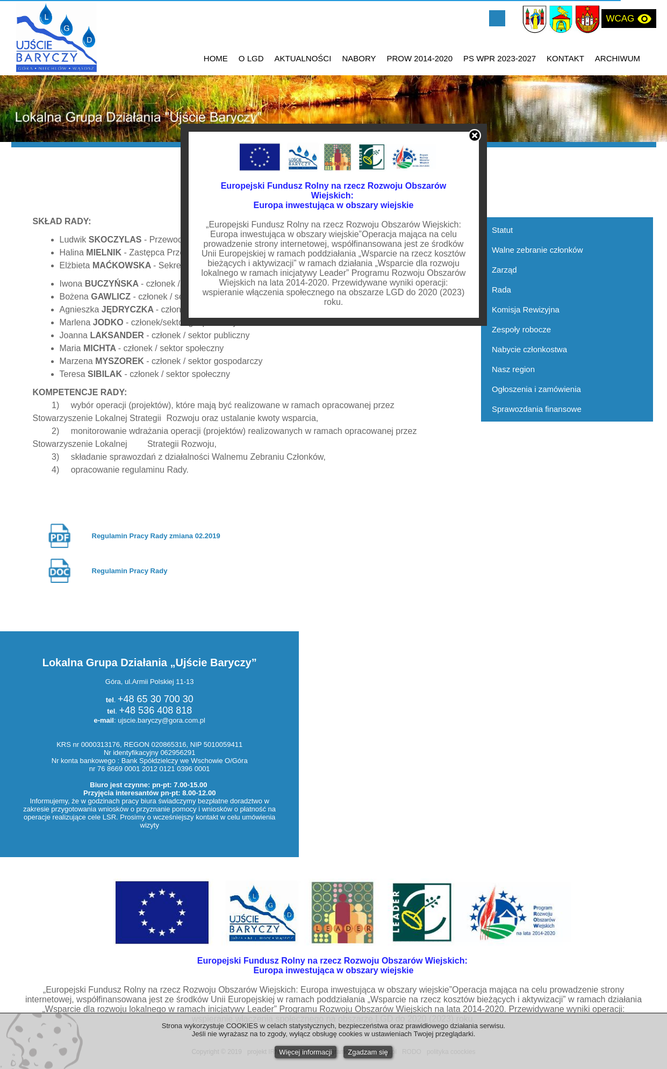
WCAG (629, 18)
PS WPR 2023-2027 (499, 58)
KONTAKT (565, 58)
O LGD (251, 58)
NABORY (359, 58)
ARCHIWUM (617, 58)
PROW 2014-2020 (419, 58)
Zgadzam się (368, 1052)
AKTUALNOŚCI (303, 58)
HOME (216, 58)
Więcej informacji (305, 1052)
